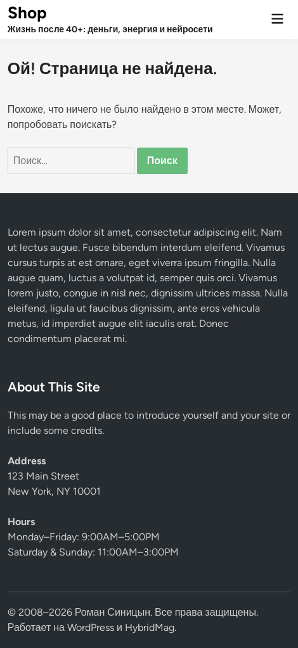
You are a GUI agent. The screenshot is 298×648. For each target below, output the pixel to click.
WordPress (90, 627)
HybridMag (149, 627)
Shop (27, 13)
